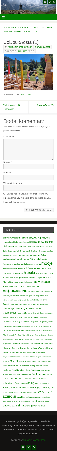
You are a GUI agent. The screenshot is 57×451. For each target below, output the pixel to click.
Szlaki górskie (9, 387)
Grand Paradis (7, 273)
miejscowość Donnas (23, 313)
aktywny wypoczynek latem (15, 238)
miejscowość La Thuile (35, 326)
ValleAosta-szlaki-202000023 (11, 107)
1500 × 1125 (22, 51)
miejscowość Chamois (31, 304)
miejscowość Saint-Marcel (44, 339)
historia (29, 273)
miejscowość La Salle (20, 326)
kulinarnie (28, 282)
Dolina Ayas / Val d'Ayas (26, 246)
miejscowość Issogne (38, 322)
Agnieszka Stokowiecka (20, 47)
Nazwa (7, 162)
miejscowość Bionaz (10, 300)
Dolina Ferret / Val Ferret (44, 246)
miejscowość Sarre (24, 348)
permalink (25, 94)
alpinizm (26, 242)
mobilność (6, 361)
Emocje (45, 263)
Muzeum (25, 366)
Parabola (27, 440)
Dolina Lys (33, 251)
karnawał (32, 277)
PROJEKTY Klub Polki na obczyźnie (17, 374)
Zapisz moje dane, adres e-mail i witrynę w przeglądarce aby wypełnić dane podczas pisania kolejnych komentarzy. (27, 198)
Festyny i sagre (8, 268)
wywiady (45, 401)
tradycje (37, 387)
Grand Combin (46, 268)
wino (43, 397)
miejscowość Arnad (37, 291)
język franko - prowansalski (19, 277)
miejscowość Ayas (13, 296)
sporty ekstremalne (42, 383)
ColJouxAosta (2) (45, 105)
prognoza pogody (45, 370)
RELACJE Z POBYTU (13, 378)
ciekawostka (10, 246)
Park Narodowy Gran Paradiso (25, 370)
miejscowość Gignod (31, 317)
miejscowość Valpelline (19, 352)
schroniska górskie (12, 383)
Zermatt (14, 406)
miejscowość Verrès (29, 357)
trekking (46, 387)
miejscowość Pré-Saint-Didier (16, 335)
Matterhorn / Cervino (17, 286)
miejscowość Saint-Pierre (29, 343)
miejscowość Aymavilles (27, 296)
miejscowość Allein (33, 286)
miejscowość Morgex (19, 330)
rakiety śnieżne (47, 374)
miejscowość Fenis (16, 317)
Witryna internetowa (13, 183)
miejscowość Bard (42, 296)
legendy (5, 286)
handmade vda (18, 273)
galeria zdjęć (23, 268)
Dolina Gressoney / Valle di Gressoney (16, 251)
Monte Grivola (36, 361)
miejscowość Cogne (18, 308)
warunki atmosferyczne (25, 397)
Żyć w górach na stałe (34, 405)
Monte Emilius (26, 361)
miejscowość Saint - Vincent (24, 339)
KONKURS (20, 282)
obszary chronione (36, 366)
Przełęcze (36, 374)
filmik (15, 268)
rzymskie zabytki (39, 379)
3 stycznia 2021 (42, 47)
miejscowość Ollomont (34, 330)
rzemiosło (28, 379)
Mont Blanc (16, 361)
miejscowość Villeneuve (43, 357)
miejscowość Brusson (17, 304)
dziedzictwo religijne (20, 264)
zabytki (7, 405)
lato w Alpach (41, 281)
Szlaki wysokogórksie (24, 388)
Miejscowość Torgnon (37, 348)
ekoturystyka (33, 264)
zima (21, 405)
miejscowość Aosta (16, 291)
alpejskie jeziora (15, 242)
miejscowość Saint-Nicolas (11, 343)
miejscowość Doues (37, 313)
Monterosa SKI (16, 366)
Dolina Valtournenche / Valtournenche (26, 255)
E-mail (7, 172)
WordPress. (40, 440)
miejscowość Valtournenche (12, 357)
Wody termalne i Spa (19, 401)
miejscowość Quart (32, 335)
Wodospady (7, 401)
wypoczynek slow (34, 401)
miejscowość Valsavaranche (36, 352)
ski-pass (24, 383)
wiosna (47, 397)
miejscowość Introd (23, 322)
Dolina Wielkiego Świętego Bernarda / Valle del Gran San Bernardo (25, 259)
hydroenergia (39, 273)
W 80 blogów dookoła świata (27, 392)
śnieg (30, 382)
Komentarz (9, 136)
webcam (38, 397)
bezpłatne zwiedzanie (41, 241)
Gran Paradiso (35, 268)
